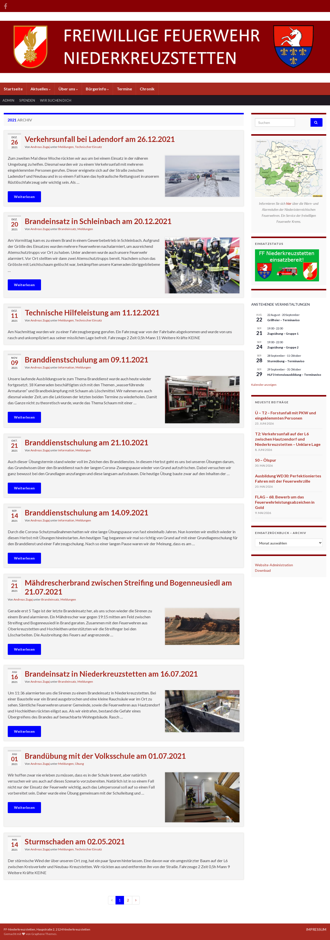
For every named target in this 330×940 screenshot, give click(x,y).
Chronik (147, 88)
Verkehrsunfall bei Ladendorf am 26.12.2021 (100, 138)
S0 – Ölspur (265, 460)
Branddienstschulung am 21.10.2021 (86, 442)
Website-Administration (274, 565)
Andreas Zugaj (40, 147)
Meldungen (66, 147)
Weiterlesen (24, 197)
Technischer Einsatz (88, 147)
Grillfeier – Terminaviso (283, 320)
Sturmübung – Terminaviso (285, 361)
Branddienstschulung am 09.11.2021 (86, 359)
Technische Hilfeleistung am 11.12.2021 (92, 312)
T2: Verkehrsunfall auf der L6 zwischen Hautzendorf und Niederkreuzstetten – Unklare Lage (287, 439)
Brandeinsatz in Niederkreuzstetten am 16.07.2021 (111, 673)
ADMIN (8, 100)
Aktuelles (40, 88)
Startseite (13, 88)
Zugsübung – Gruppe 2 (282, 347)
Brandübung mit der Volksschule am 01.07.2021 (105, 755)
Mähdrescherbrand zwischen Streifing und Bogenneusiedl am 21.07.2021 (128, 587)
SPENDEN (27, 100)
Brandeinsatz (67, 229)
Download (263, 570)
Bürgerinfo (97, 88)
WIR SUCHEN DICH (55, 100)
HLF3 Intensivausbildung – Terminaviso (294, 375)
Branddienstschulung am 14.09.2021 (86, 512)
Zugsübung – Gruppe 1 (282, 333)
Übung (79, 764)
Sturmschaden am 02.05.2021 (75, 841)
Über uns (68, 88)
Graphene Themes (43, 934)
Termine (124, 88)
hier (289, 204)
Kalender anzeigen (263, 385)
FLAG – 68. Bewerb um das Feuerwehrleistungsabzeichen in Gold (284, 502)
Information (66, 367)
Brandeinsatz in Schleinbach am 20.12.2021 (98, 221)
